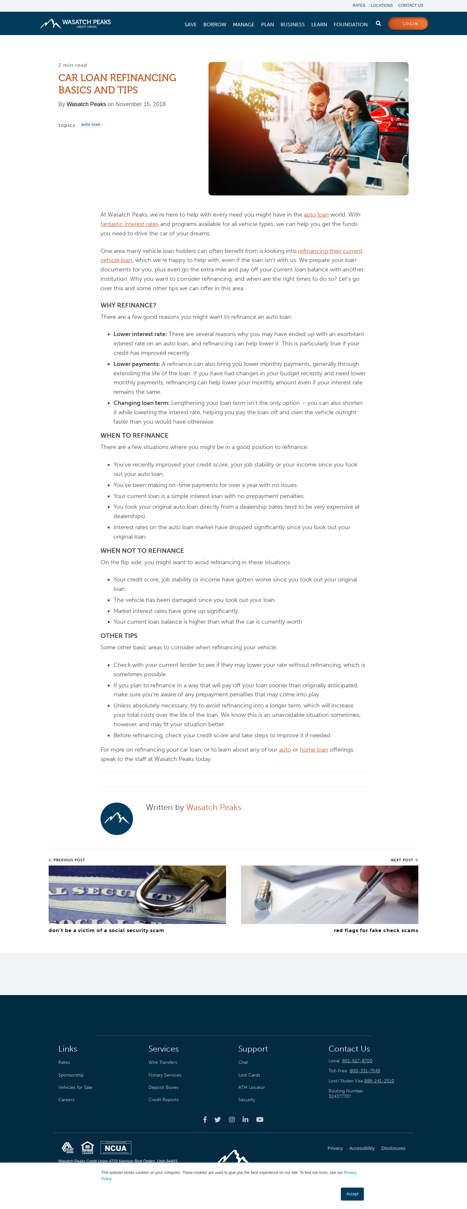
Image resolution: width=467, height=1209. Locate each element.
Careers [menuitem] (66, 1100)
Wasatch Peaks (86, 104)
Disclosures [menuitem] (393, 1148)
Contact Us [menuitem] (410, 6)
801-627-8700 (357, 1061)
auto (285, 750)
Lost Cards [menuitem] (249, 1075)
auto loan (316, 214)
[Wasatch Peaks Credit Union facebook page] (205, 1119)
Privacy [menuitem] (335, 1148)
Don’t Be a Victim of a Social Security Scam (106, 931)
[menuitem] (190, 25)
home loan (314, 750)
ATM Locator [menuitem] (251, 1088)
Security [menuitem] (246, 1100)
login (410, 24)
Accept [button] (352, 1194)
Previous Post (67, 860)
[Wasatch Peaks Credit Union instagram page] (231, 1119)
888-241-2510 (379, 1081)
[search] (378, 22)
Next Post (404, 860)
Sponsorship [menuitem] (71, 1075)
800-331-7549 (365, 1071)
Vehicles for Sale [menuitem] (75, 1088)
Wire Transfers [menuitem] (163, 1063)
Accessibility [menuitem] (362, 1148)
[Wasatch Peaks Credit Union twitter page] (217, 1119)
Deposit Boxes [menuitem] (163, 1088)
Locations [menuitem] (381, 6)
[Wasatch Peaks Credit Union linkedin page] (245, 1119)
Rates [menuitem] (357, 6)
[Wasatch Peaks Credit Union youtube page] (260, 1119)
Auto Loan (91, 124)
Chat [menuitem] (243, 1063)
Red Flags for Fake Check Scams (376, 931)
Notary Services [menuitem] (165, 1075)
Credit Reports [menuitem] (164, 1100)
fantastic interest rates (130, 224)
